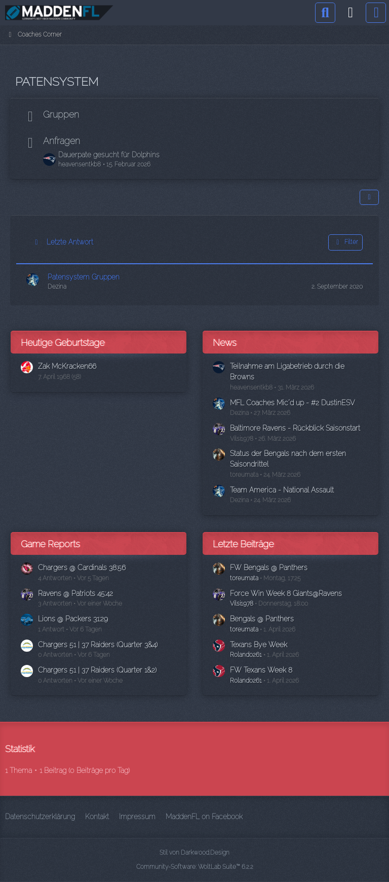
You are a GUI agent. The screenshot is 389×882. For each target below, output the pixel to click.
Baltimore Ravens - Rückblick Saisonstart (295, 428)
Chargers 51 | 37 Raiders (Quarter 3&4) (98, 645)
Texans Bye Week (258, 645)
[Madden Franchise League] (59, 13)
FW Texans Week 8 (261, 670)
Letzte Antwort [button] (70, 242)
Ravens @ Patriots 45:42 (75, 593)
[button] (369, 197)
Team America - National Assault (282, 490)
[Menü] (376, 13)
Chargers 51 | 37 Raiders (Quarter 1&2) (97, 670)
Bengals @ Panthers (262, 619)
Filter (345, 242)
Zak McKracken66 (67, 366)
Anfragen (61, 140)
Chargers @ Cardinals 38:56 (82, 567)
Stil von (194, 852)
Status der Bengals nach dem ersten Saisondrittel (288, 458)
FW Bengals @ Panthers (268, 567)
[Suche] (325, 13)
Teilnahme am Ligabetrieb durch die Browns (287, 371)
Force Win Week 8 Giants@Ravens (286, 593)
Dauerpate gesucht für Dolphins (109, 155)
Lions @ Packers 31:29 (73, 619)
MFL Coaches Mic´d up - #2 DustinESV (292, 403)
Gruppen (61, 114)
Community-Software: (194, 866)
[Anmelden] (350, 12)
